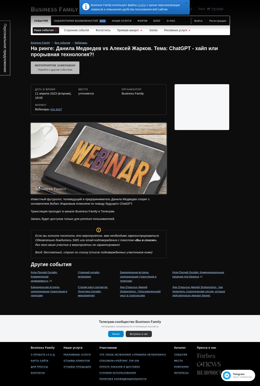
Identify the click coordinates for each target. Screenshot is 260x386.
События (180, 354)
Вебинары (81, 42)
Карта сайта (39, 360)
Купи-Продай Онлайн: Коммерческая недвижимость (44, 276)
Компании (181, 367)
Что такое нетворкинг (115, 354)
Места (178, 360)
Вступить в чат (139, 333)
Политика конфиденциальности (123, 379)
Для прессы (39, 367)
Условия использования (117, 373)
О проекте (38, 354)
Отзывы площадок (77, 367)
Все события (62, 42)
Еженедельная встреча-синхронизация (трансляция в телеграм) (138, 276)
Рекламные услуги (77, 354)
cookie (142, 5)
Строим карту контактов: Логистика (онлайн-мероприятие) (93, 291)
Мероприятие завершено (55, 68)
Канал (116, 333)
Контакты (38, 373)
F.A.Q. (51, 354)
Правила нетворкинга (150, 354)
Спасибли (106, 360)
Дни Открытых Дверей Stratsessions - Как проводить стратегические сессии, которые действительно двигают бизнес (198, 291)
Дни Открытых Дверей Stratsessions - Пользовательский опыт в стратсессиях (140, 291)
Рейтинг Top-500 (127, 360)
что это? (56, 109)
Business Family (40, 42)
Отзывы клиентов (77, 360)
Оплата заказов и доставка (119, 367)
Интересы (181, 373)
